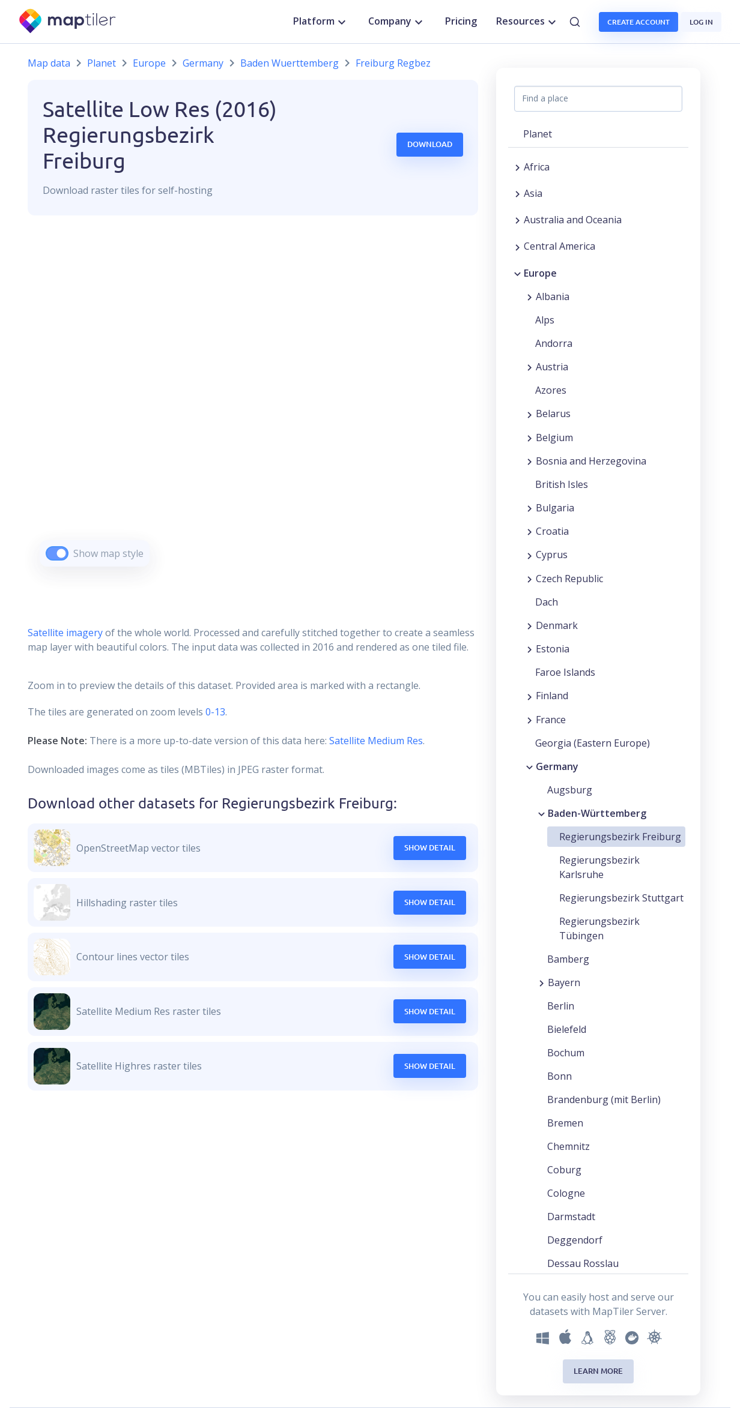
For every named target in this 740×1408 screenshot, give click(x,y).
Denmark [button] (557, 625)
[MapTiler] (68, 21)
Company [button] (397, 21)
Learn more (598, 1370)
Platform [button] (321, 21)
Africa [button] (537, 166)
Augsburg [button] (569, 789)
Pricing (461, 21)
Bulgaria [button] (555, 507)
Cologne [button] (566, 1193)
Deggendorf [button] (574, 1240)
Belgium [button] (554, 437)
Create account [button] (638, 22)
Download (429, 144)
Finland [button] (552, 695)
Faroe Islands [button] (565, 672)
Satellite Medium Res (376, 740)
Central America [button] (559, 246)
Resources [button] (527, 21)
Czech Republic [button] (569, 578)
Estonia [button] (552, 648)
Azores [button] (550, 390)
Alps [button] (544, 319)
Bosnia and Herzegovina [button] (591, 461)
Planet (101, 63)
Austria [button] (552, 366)
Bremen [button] (565, 1123)
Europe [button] (540, 273)
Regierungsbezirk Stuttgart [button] (621, 897)
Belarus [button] (553, 413)
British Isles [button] (561, 484)
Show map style (108, 553)
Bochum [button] (565, 1052)
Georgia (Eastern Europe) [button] (592, 743)
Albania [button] (552, 296)
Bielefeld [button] (566, 1029)
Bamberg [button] (568, 959)
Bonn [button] (559, 1076)
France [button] (551, 719)
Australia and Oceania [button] (573, 219)
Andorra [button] (553, 343)
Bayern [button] (564, 982)
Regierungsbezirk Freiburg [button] (620, 836)
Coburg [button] (564, 1169)
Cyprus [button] (552, 554)
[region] (253, 406)
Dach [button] (546, 602)
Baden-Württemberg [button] (597, 813)
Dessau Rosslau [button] (583, 1263)
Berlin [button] (560, 1005)
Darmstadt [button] (571, 1216)
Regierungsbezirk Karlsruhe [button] (599, 867)
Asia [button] (533, 193)
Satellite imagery (65, 632)
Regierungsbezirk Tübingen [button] (599, 928)
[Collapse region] (517, 273)
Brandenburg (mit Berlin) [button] (604, 1099)
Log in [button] (701, 22)
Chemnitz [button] (568, 1146)
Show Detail (429, 847)
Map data (49, 63)
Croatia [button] (552, 531)
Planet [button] (537, 133)
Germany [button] (557, 766)
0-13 (214, 711)
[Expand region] (517, 167)
